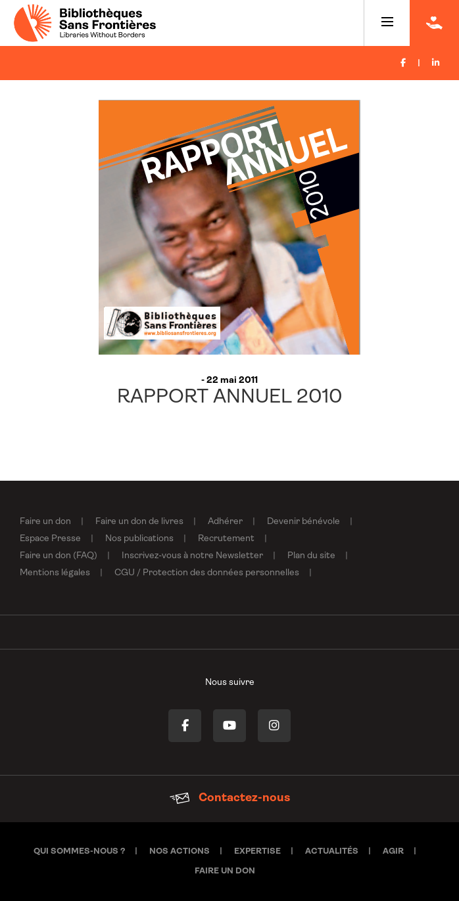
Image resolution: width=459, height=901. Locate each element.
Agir (393, 851)
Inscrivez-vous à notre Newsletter (192, 556)
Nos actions (179, 851)
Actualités (331, 851)
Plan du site (311, 556)
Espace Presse (50, 539)
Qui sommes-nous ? (79, 851)
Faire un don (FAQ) (58, 556)
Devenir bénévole (303, 522)
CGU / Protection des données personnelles (206, 573)
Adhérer (225, 522)
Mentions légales (55, 573)
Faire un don (45, 522)
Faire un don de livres (139, 522)
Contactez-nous (230, 798)
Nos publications (139, 539)
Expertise (257, 851)
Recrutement (226, 539)
